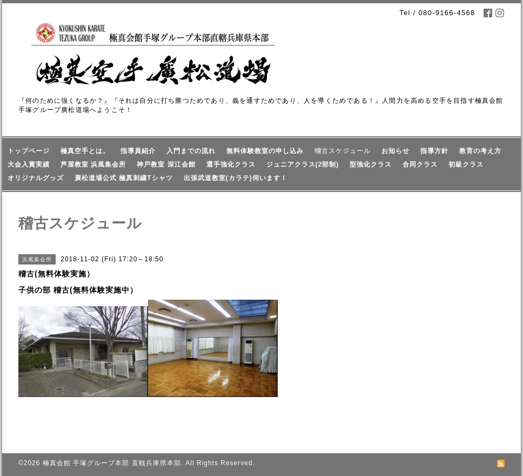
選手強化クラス (231, 164)
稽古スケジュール (342, 151)
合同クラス (420, 164)
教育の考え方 (480, 151)
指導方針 (434, 151)
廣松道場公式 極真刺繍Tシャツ (124, 178)
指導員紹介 (138, 151)
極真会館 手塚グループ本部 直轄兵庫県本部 (112, 463)
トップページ (29, 151)
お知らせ (395, 151)
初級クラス (466, 164)
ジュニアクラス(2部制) (302, 164)
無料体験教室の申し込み (265, 151)
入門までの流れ (191, 151)
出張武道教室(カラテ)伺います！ (235, 178)
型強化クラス (371, 164)
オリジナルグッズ (36, 178)
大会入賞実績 (29, 164)
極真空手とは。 (85, 151)
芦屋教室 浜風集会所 (93, 164)
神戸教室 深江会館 (166, 164)
